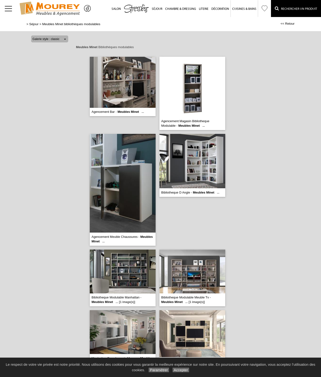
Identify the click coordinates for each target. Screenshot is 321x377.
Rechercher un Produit (296, 8)
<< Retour (288, 23)
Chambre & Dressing (180, 9)
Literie (203, 9)
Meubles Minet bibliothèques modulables (71, 24)
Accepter (181, 370)
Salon (116, 9)
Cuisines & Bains (244, 9)
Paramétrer (159, 370)
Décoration (220, 9)
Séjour (157, 9)
